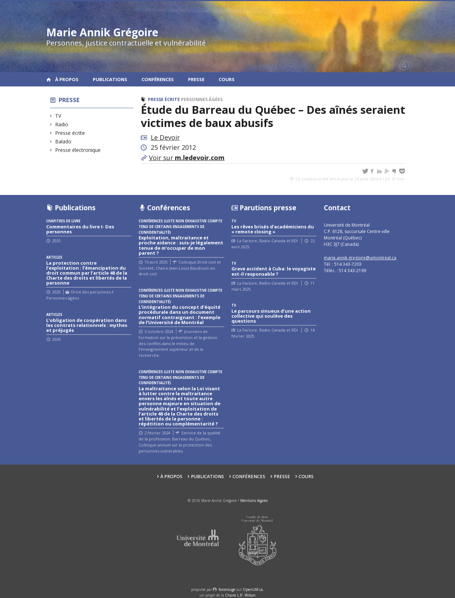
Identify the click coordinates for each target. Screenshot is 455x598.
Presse (196, 79)
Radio (61, 124)
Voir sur (187, 157)
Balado (63, 141)
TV (58, 115)
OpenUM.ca (253, 589)
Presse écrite (70, 132)
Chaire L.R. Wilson (240, 595)
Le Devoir (165, 137)
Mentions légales (254, 500)
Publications (110, 79)
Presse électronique (78, 150)
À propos (67, 79)
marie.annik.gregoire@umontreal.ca (360, 258)
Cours (227, 79)
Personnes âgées (202, 99)
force (227, 589)
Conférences (157, 79)
